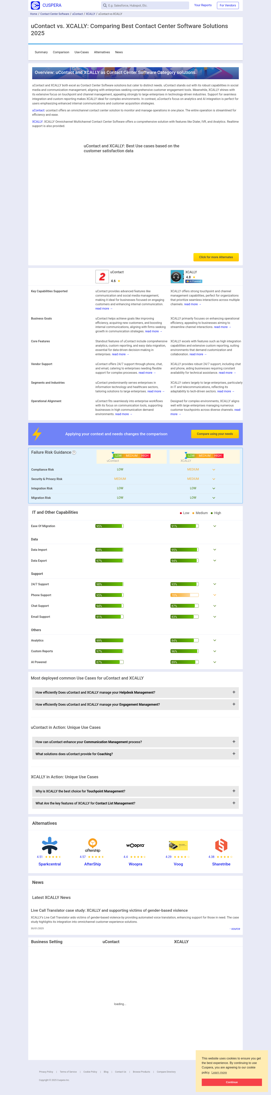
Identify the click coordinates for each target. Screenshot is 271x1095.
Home (33, 13)
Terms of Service (68, 1072)
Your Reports (203, 5)
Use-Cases (82, 52)
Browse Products (141, 1072)
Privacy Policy (46, 1072)
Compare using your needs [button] (215, 434)
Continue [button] (232, 1082)
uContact (77, 13)
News (119, 52)
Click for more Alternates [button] (216, 257)
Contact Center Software (54, 13)
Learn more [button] (219, 1072)
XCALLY (90, 13)
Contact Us (120, 1072)
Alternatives (102, 52)
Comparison (61, 52)
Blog (106, 1072)
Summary (41, 52)
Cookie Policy (90, 1072)
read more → (104, 308)
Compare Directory (166, 1072)
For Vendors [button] (228, 5)
